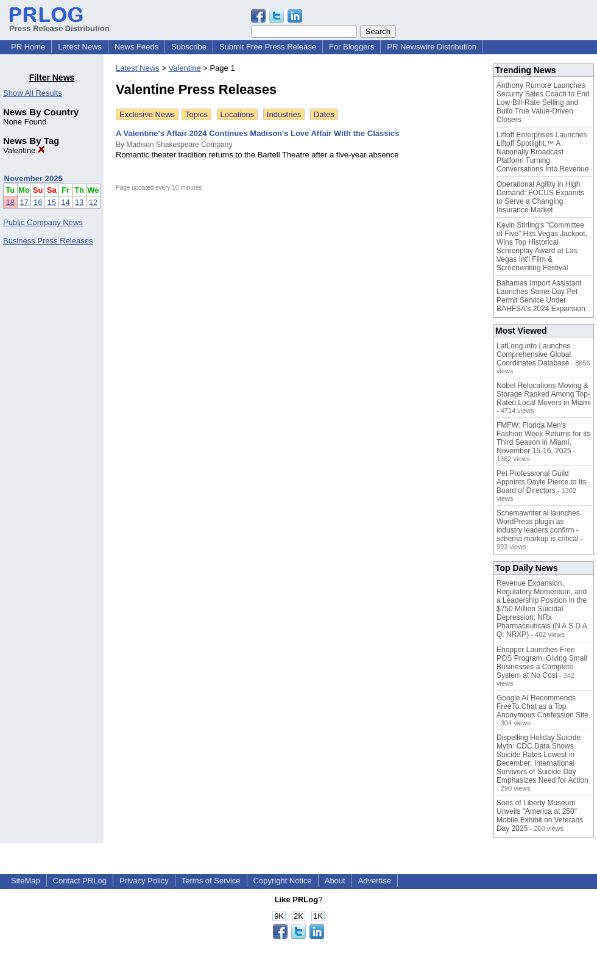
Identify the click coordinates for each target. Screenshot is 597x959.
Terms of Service (211, 880)
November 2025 (33, 178)
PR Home (28, 46)
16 (38, 202)
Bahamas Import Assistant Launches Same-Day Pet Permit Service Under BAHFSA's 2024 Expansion (540, 296)
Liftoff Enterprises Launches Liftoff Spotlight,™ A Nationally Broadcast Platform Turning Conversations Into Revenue (542, 152)
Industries (284, 114)
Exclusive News (147, 114)
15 (52, 202)
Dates (324, 114)
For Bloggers (351, 46)
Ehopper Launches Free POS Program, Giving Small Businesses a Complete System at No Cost (541, 662)
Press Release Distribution (59, 24)
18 (10, 202)
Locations (238, 114)
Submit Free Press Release (267, 46)
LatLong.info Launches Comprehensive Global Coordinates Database (533, 354)
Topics (196, 114)
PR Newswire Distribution (431, 46)
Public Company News (43, 222)
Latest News (80, 46)
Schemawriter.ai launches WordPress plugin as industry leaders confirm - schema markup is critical (538, 526)
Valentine (24, 150)
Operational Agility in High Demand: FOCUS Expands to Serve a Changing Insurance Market (540, 197)
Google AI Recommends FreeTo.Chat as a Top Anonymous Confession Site (542, 706)
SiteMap (25, 880)
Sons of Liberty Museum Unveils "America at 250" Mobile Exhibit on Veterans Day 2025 (539, 816)
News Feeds (136, 46)
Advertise (374, 880)
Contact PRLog (80, 880)
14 (65, 202)
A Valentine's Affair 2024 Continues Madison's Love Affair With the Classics (258, 133)
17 (23, 202)
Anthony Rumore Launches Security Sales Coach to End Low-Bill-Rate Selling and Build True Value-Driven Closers (543, 102)
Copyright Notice (282, 880)
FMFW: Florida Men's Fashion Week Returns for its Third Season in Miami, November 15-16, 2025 (543, 438)
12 (93, 202)
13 (79, 202)
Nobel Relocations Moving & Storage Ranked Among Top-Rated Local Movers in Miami (543, 394)
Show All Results (32, 93)
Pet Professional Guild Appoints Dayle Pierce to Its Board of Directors (541, 482)
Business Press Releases (48, 240)
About (335, 880)
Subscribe (189, 46)
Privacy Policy (144, 880)
